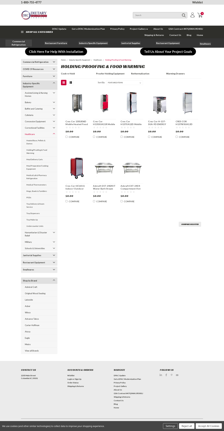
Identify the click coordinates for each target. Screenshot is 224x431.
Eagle (27, 338)
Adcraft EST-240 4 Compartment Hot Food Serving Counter (131, 190)
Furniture (27, 76)
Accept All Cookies (208, 426)
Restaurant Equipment (34, 262)
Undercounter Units (34, 226)
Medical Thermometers (36, 185)
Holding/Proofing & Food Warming (36, 151)
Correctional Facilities (34, 128)
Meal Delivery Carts (34, 159)
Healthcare (30, 134)
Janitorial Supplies (32, 255)
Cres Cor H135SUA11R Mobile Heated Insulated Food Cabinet (104, 125)
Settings (170, 426)
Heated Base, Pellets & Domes (35, 142)
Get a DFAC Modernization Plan (88, 28)
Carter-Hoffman (32, 325)
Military (28, 242)
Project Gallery (139, 28)
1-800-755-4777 (31, 2)
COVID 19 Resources (33, 69)
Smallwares (28, 269)
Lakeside (29, 300)
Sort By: (101, 82)
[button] (19, 43)
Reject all (187, 426)
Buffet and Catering (33, 108)
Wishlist (197, 2)
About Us (158, 28)
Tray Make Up (32, 220)
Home (200, 35)
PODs (28, 197)
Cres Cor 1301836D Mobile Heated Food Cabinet (76, 124)
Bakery (28, 102)
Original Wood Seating (35, 293)
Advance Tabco (32, 319)
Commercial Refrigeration (36, 62)
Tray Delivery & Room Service (35, 205)
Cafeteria (29, 115)
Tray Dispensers (33, 213)
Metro (28, 344)
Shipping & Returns (154, 35)
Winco (28, 312)
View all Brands (32, 350)
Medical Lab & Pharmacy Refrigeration (36, 177)
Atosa (27, 331)
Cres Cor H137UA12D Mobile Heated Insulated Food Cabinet (131, 125)
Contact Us (175, 35)
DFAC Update (120, 375)
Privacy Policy (117, 28)
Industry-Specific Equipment (31, 85)
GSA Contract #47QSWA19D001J (185, 28)
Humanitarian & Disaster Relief (36, 234)
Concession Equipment (35, 121)
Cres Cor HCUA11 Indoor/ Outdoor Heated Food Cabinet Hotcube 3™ (76, 190)
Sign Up (78, 379)
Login (69, 379)
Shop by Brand (30, 280)
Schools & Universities (35, 248)
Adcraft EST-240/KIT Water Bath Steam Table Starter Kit (104, 189)
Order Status (73, 382)
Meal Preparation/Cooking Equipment (37, 167)
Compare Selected (190, 224)
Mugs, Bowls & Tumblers (36, 191)
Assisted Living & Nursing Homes (36, 94)
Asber (27, 306)
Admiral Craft (31, 287)
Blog (189, 35)
